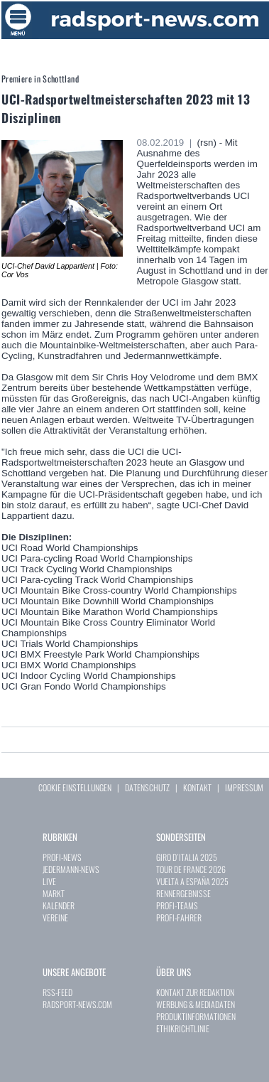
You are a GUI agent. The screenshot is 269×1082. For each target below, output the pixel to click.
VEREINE (55, 917)
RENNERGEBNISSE (183, 893)
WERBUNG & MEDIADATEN (195, 1004)
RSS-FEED (57, 992)
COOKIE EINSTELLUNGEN (74, 787)
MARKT (54, 893)
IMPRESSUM (244, 787)
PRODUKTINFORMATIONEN (196, 1016)
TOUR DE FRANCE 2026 (191, 869)
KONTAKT (197, 787)
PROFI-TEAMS (177, 905)
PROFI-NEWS (62, 857)
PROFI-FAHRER (179, 917)
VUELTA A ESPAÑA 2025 (192, 881)
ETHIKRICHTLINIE (182, 1028)
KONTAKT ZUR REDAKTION (195, 992)
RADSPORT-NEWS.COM (77, 1004)
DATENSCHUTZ (147, 787)
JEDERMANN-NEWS (71, 869)
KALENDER (59, 905)
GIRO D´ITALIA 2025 (186, 857)
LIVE (49, 881)
